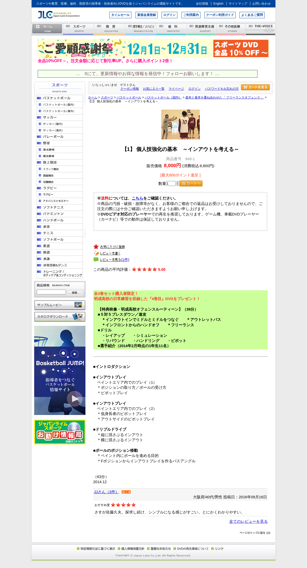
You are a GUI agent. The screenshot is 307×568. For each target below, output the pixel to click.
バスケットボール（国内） (163, 97)
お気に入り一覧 (154, 89)
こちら (137, 198)
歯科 (171, 29)
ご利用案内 (191, 15)
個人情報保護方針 (130, 548)
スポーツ (78, 29)
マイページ (176, 89)
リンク (217, 548)
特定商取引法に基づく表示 (95, 548)
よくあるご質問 (252, 15)
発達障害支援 (202, 29)
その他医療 (231, 29)
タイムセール (120, 15)
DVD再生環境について (191, 548)
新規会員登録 (146, 15)
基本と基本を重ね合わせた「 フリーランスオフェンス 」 (224, 97)
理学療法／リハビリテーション (140, 29)
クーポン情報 (129, 89)
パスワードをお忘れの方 (222, 89)
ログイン (169, 15)
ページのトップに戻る (153, 533)
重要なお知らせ (158, 548)
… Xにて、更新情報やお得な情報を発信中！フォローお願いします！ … (147, 73)
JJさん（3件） (106, 492)
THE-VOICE (260, 29)
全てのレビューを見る (248, 521)
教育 (109, 29)
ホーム (47, 29)
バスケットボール (129, 97)
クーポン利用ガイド (220, 15)
